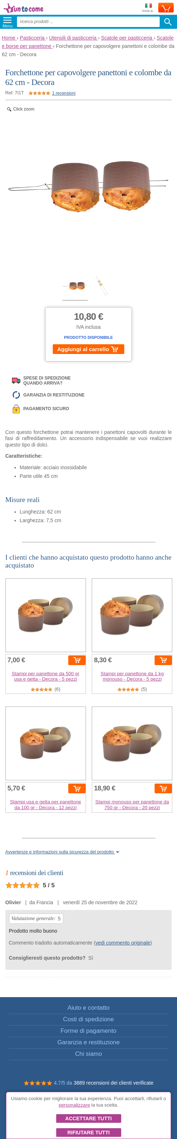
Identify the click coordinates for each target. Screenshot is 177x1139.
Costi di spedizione (88, 1019)
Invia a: (148, 8)
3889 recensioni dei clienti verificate (114, 1083)
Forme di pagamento (89, 1030)
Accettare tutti (88, 1118)
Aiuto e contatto (89, 1007)
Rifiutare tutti (88, 1132)
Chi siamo (88, 1053)
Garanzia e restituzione (88, 1042)
